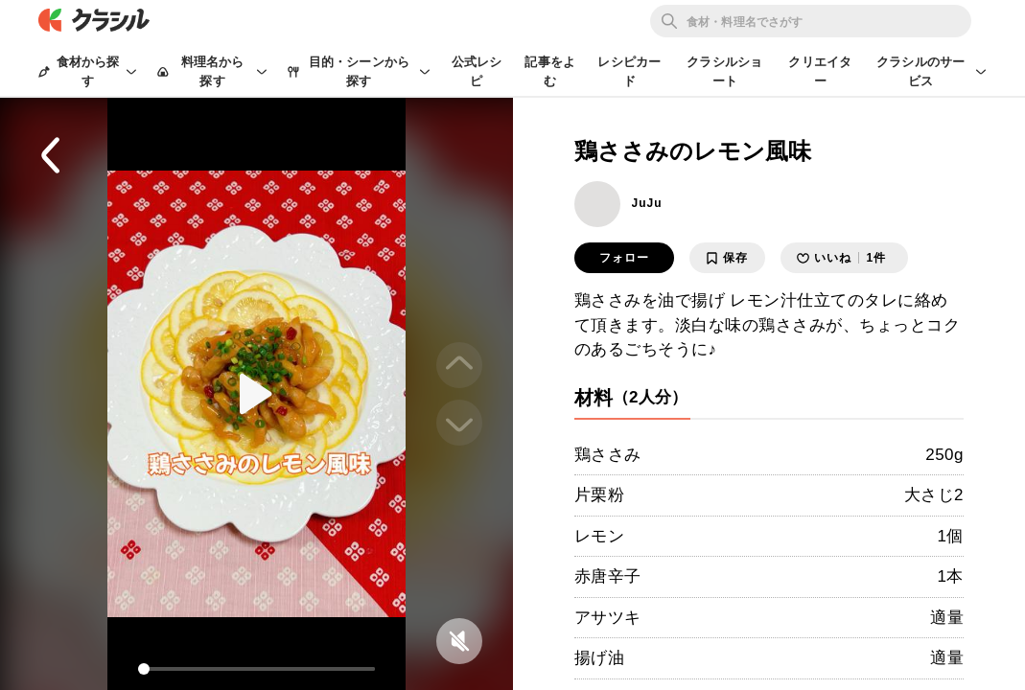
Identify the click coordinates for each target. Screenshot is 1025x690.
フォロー (624, 257)
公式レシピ (477, 71)
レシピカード (629, 71)
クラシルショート (724, 71)
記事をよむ (549, 71)
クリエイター (819, 71)
